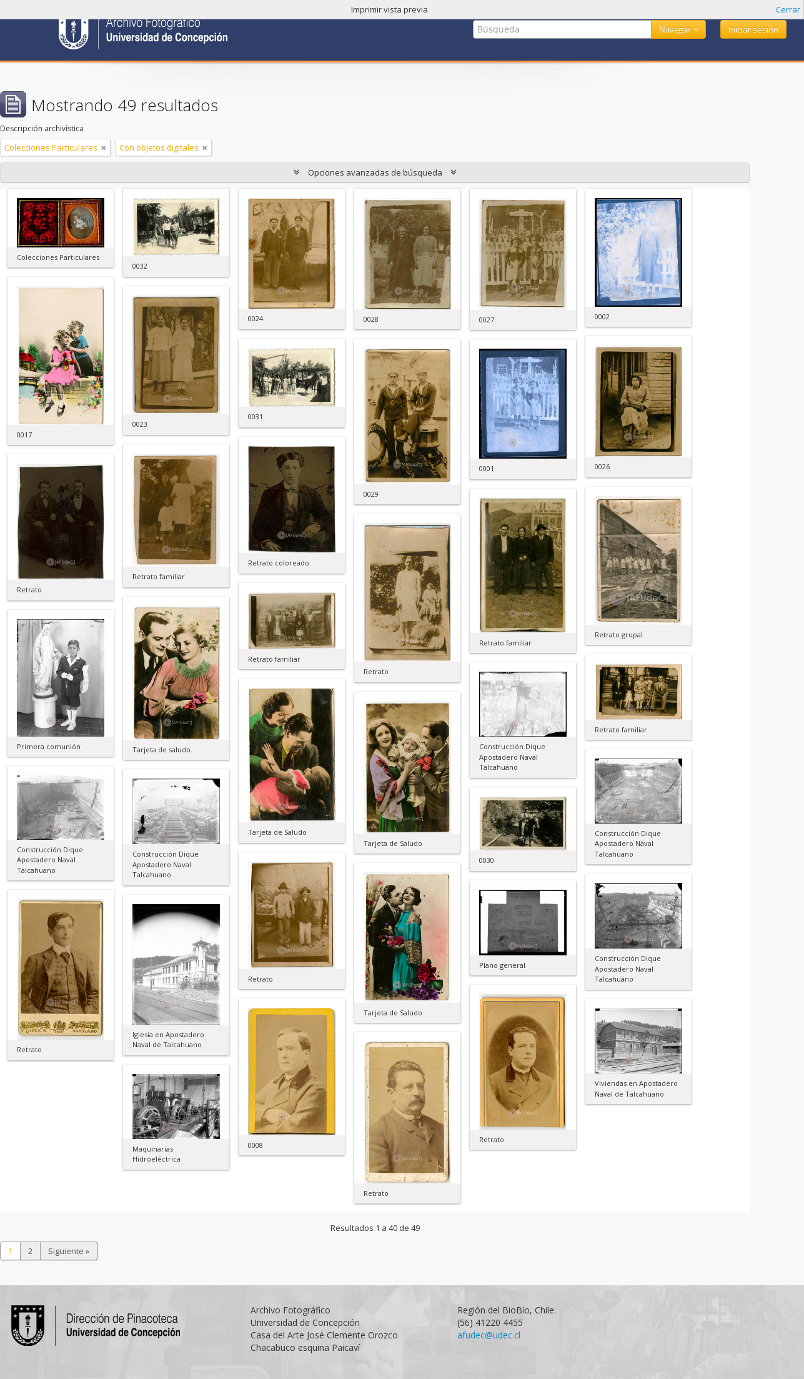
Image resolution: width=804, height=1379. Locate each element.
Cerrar (788, 9)
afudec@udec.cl (488, 1335)
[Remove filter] (103, 147)
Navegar (675, 29)
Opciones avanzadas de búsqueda (375, 172)
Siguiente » (68, 1251)
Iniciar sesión (753, 29)
